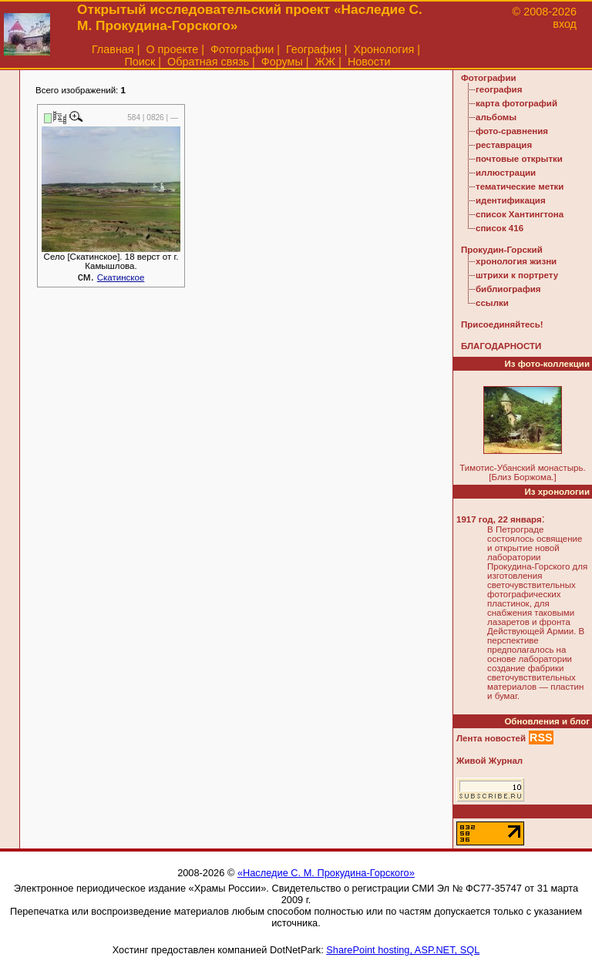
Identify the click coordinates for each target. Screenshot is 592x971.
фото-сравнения (512, 131)
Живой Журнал (489, 760)
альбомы (496, 117)
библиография (508, 289)
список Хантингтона (519, 214)
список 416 (499, 228)
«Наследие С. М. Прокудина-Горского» (326, 873)
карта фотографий (516, 103)
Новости (369, 61)
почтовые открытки (519, 158)
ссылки (492, 302)
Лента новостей (491, 738)
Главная (113, 49)
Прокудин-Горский (502, 249)
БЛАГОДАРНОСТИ (501, 346)
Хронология (383, 49)
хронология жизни (516, 261)
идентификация (511, 200)
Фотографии (242, 49)
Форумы (282, 61)
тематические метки (519, 186)
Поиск (139, 61)
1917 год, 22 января (499, 519)
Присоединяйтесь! (502, 324)
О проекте (172, 49)
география (499, 89)
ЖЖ (325, 61)
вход (565, 24)
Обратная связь (208, 61)
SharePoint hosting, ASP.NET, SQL (402, 950)
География (313, 49)
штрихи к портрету (517, 275)
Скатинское (121, 277)
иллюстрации (506, 172)
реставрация (504, 145)
